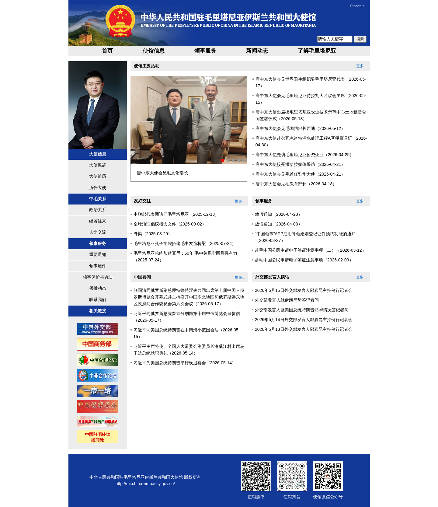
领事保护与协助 (98, 276)
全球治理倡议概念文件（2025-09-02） (170, 224)
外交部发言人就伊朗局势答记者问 (287, 300)
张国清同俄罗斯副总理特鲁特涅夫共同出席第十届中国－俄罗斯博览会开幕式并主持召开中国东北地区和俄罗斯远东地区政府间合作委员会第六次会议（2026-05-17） (189, 297)
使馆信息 (154, 51)
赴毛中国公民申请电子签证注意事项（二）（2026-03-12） (310, 250)
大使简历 (97, 176)
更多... (361, 66)
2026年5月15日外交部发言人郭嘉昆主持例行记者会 (304, 290)
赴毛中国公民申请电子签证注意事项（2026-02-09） (304, 259)
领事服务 (205, 51)
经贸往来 (97, 221)
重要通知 (97, 254)
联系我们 (97, 299)
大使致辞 (97, 165)
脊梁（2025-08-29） (153, 233)
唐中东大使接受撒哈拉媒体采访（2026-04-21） (300, 164)
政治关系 (97, 209)
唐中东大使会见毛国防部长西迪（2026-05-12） (300, 128)
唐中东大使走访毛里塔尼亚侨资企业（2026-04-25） (304, 154)
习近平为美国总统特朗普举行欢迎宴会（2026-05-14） (185, 362)
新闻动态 (257, 51)
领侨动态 (97, 288)
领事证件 (97, 265)
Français (357, 6)
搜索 (360, 39)
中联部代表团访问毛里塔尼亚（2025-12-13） (176, 214)
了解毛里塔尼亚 (317, 51)
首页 (107, 51)
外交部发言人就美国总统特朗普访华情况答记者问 (302, 309)
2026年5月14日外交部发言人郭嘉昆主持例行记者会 (304, 319)
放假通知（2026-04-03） (278, 224)
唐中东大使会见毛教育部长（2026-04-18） (296, 183)
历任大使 (97, 187)
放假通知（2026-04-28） (278, 214)
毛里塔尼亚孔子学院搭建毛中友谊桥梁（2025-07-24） (185, 243)
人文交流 (97, 232)
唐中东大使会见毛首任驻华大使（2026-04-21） (300, 174)
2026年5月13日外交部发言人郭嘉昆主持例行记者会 (304, 329)
